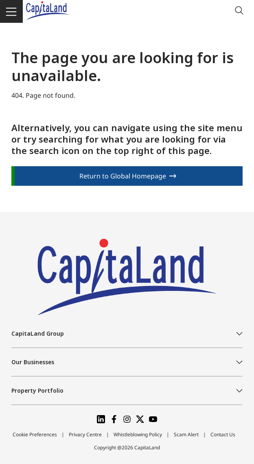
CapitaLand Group (37, 333)
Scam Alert (186, 434)
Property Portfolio (37, 390)
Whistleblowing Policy (138, 434)
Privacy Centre (85, 434)
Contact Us (222, 434)
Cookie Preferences (35, 434)
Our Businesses (32, 362)
